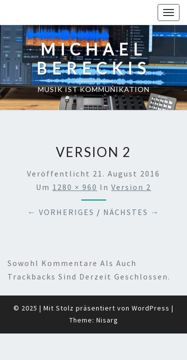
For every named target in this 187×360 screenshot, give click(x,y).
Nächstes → (131, 187)
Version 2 (131, 162)
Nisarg (107, 295)
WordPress (151, 283)
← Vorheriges (60, 187)
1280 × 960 (74, 162)
